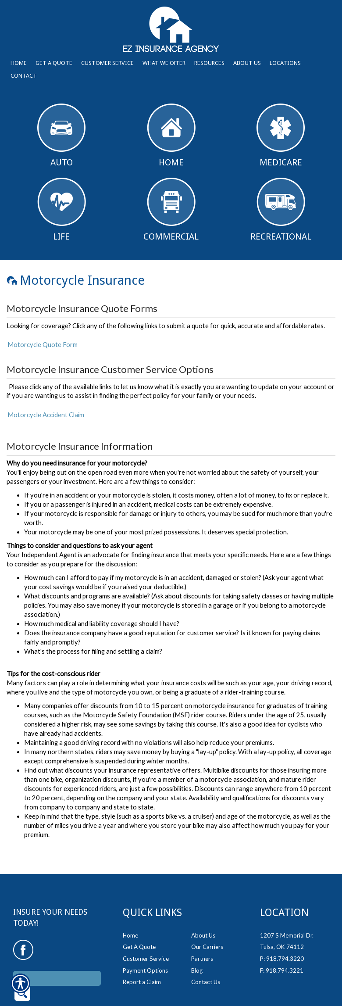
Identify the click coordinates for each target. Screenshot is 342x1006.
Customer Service (146, 935)
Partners (202, 935)
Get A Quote (139, 923)
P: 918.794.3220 (282, 935)
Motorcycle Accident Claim (45, 415)
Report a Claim (142, 958)
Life (61, 210)
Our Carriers (207, 923)
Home (171, 136)
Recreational (280, 210)
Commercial (171, 210)
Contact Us (205, 958)
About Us (203, 911)
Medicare (280, 136)
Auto (61, 136)
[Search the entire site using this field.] (57, 954)
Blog (197, 946)
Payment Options (145, 946)
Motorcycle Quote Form (42, 344)
